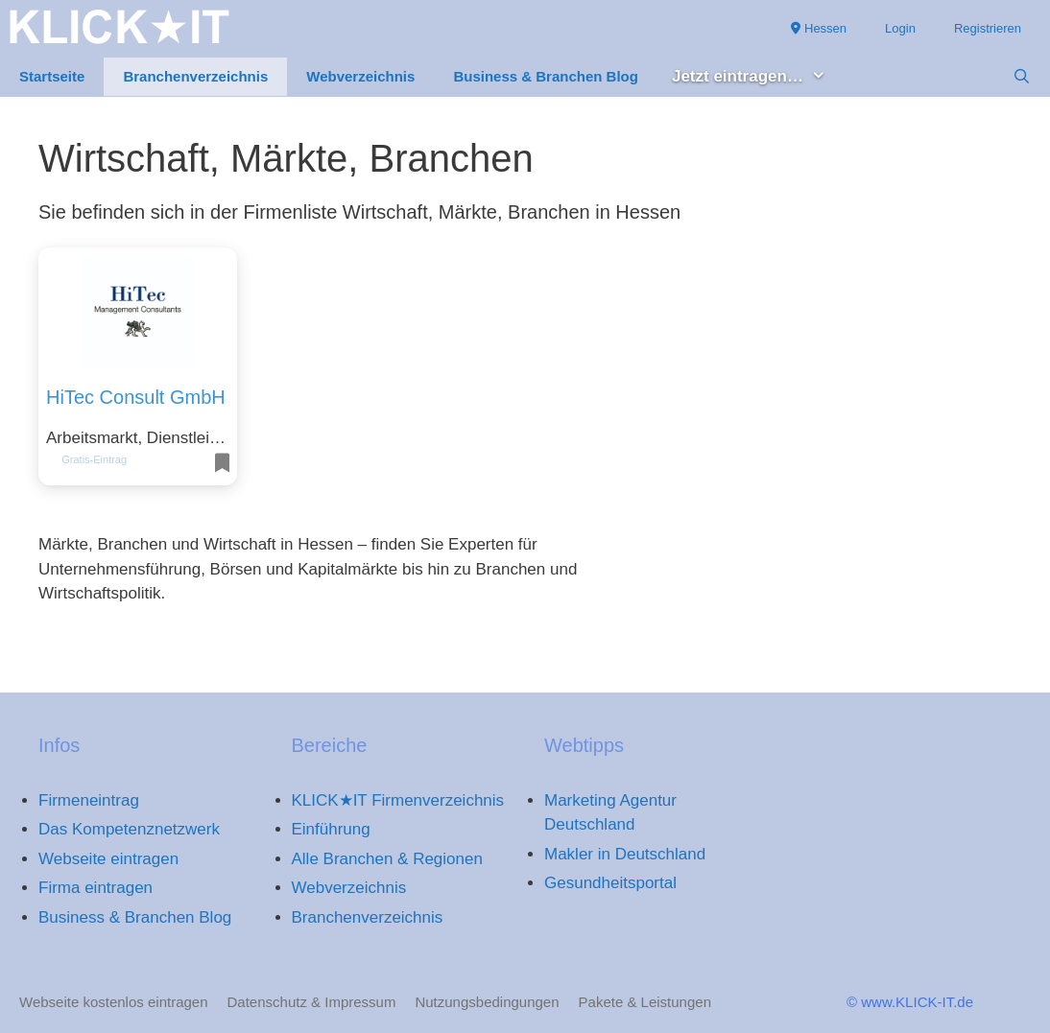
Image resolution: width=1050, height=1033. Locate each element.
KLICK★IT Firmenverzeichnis (398, 800)
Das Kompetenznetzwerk (129, 829)
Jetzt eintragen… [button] (759, 77)
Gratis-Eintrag (94, 459)
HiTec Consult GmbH (136, 397)
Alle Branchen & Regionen (387, 859)
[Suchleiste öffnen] (1021, 77)
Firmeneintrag (88, 800)
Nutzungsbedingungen (487, 1002)
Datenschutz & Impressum (311, 1002)
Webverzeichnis (360, 76)
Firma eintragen (95, 888)
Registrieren (987, 28)
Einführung (331, 829)
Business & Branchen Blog (545, 76)
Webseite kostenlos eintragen (113, 1002)
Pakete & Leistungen (645, 1002)
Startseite (51, 76)
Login (900, 28)
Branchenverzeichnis (195, 76)
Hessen (819, 28)
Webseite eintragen (108, 859)
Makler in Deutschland (624, 854)
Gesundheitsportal (610, 883)
